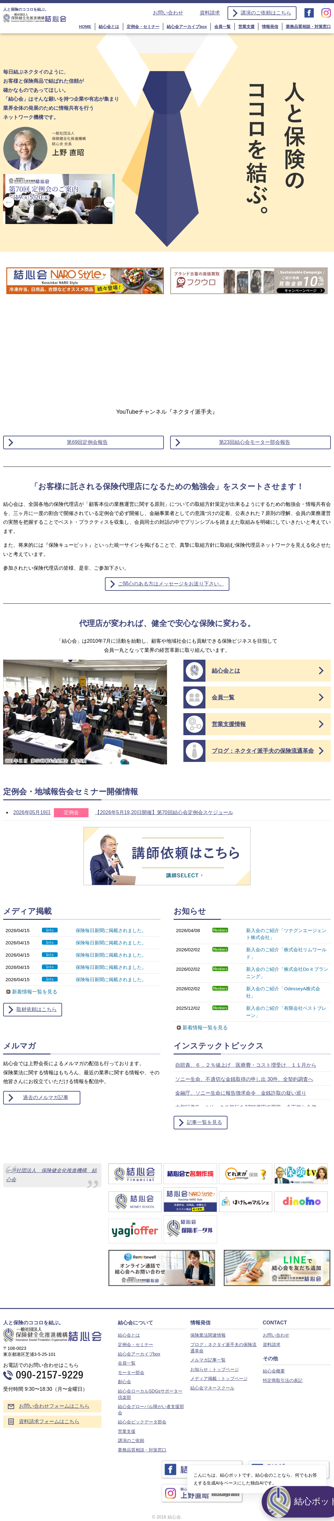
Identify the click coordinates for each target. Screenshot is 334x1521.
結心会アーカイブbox (187, 26)
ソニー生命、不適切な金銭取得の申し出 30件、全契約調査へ (244, 1079)
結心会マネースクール (212, 1387)
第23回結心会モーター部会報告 (254, 442)
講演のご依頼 (131, 1440)
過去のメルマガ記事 (45, 1097)
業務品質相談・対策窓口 (308, 26)
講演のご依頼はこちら (266, 12)
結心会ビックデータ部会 (142, 1421)
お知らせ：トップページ (214, 1369)
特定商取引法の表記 (282, 1380)
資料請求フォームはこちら (49, 1421)
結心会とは (109, 26)
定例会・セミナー (143, 26)
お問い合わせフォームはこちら (54, 1406)
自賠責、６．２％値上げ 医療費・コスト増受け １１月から (245, 1065)
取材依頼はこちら (36, 1009)
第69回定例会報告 (87, 442)
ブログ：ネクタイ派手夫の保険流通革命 (263, 751)
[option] (58, 200)
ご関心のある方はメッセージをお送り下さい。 (171, 583)
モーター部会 (131, 1372)
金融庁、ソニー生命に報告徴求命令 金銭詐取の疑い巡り (240, 1093)
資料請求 (210, 12)
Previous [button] (8, 202)
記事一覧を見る (204, 1122)
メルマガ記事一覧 (208, 1359)
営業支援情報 (229, 724)
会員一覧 (222, 26)
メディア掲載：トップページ (219, 1378)
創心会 (124, 1381)
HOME (85, 26)
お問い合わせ (168, 12)
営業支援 (246, 26)
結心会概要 (274, 1370)
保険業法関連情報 (208, 1335)
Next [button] (109, 202)
